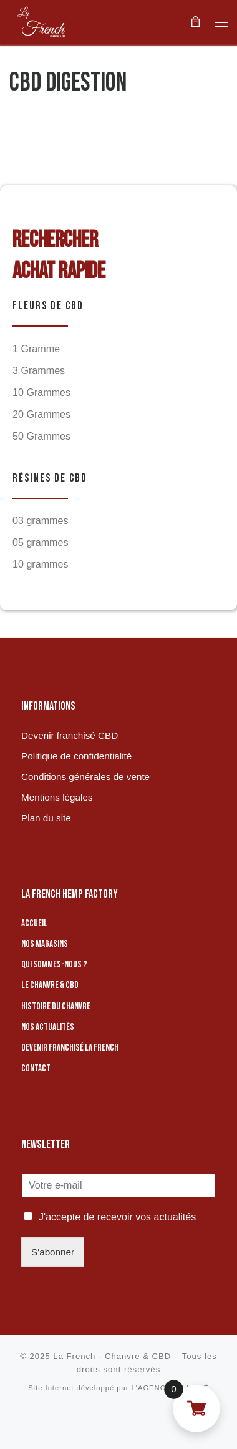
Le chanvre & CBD (50, 985)
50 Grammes (41, 436)
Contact (36, 1068)
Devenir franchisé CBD (69, 735)
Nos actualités (47, 1027)
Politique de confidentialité (76, 756)
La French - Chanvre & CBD (112, 1356)
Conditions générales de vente (85, 776)
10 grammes (40, 564)
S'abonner (52, 1252)
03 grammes (40, 520)
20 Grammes (41, 414)
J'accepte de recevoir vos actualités (117, 1217)
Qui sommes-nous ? (54, 965)
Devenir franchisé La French (70, 1048)
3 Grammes (38, 370)
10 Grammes (41, 392)
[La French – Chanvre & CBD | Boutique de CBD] (40, 20)
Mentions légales (56, 797)
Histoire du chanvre (55, 1006)
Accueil (34, 923)
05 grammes (40, 542)
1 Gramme (36, 348)
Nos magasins (44, 944)
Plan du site (46, 818)
